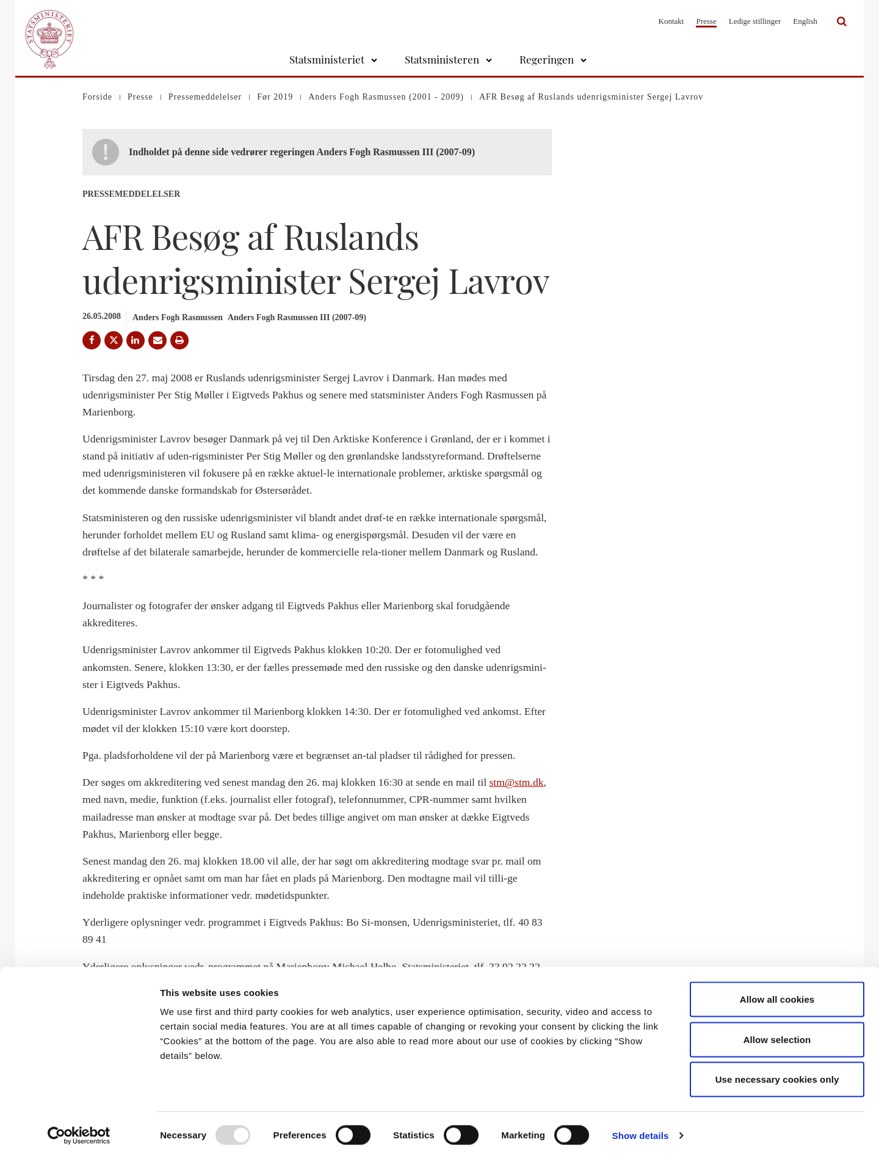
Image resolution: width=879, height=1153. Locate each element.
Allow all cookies (777, 992)
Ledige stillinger (755, 21)
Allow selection (777, 1033)
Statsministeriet (326, 59)
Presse (706, 21)
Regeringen (546, 59)
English (805, 21)
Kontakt (671, 21)
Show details (640, 1129)
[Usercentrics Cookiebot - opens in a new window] (79, 1129)
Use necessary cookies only (777, 1072)
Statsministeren (442, 59)
